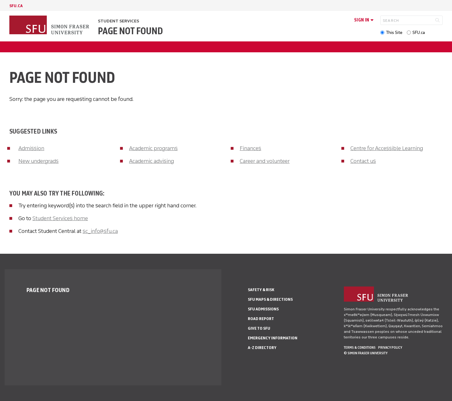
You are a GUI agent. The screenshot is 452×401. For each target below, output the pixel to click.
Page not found (130, 31)
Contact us (363, 161)
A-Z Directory (262, 347)
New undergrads (38, 161)
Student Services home (60, 218)
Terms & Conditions (360, 347)
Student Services (118, 21)
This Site (394, 32)
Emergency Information (272, 338)
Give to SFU (259, 328)
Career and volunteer (265, 161)
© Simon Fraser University (365, 353)
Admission (31, 148)
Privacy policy (390, 347)
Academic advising (151, 161)
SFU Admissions (263, 309)
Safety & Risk (261, 289)
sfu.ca (16, 5)
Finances (250, 148)
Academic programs (153, 148)
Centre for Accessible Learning (386, 148)
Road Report (261, 318)
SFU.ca (418, 32)
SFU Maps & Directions (270, 299)
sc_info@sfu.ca (100, 231)
